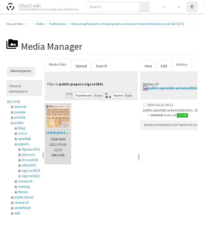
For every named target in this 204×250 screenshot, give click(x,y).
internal (20, 106)
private (20, 117)
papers (23, 143)
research (25, 181)
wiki (17, 213)
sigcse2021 (31, 175)
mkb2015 (29, 165)
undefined (22, 207)
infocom (28, 154)
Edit (164, 66)
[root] (15, 101)
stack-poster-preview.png (69, 132)
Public (40, 24)
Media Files (58, 64)
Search (101, 66)
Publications (57, 24)
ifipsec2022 (31, 149)
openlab (24, 138)
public (19, 122)
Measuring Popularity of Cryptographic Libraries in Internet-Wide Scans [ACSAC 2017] (127, 24)
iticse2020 (30, 159)
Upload (81, 66)
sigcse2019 (31, 170)
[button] (161, 6)
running (24, 186)
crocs (22, 133)
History (182, 64)
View (148, 66)
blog (21, 128)
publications (24, 197)
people (20, 112)
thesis (23, 191)
